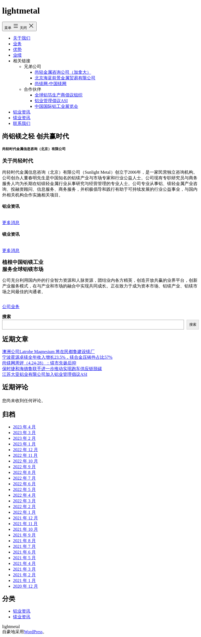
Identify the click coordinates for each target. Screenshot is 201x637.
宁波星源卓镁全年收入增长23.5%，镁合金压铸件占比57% (57, 357)
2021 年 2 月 (24, 575)
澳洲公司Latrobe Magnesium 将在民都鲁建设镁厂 (48, 351)
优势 (17, 49)
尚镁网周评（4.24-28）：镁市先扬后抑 (39, 363)
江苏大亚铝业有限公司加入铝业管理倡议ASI (44, 374)
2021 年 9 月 (24, 535)
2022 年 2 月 (24, 506)
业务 (17, 43)
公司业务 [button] (11, 306)
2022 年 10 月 (25, 461)
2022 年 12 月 (25, 449)
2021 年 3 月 (24, 569)
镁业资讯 (21, 117)
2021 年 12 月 (25, 518)
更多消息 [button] (11, 222)
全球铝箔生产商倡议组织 (58, 95)
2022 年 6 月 (24, 483)
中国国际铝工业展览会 (56, 106)
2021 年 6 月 (24, 552)
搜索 (6, 316)
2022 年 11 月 (25, 455)
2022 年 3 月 (24, 501)
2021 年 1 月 (24, 580)
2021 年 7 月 (24, 546)
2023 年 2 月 (24, 438)
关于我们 (21, 38)
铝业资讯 (21, 112)
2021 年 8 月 (24, 540)
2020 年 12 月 (25, 586)
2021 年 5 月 (24, 557)
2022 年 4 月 (24, 495)
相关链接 (21, 61)
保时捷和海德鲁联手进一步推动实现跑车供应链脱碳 (52, 368)
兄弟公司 (32, 66)
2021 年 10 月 (25, 529)
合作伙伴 (32, 89)
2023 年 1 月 (24, 444)
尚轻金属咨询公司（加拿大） (63, 72)
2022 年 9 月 (24, 466)
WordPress (33, 631)
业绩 (17, 55)
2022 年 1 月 (24, 512)
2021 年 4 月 (24, 563)
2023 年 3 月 (24, 432)
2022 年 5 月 (24, 489)
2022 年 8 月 (24, 472)
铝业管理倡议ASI (51, 100)
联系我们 (21, 123)
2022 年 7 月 (24, 478)
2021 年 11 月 (25, 523)
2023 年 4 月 (24, 427)
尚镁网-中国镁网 (50, 83)
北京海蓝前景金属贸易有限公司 (65, 78)
